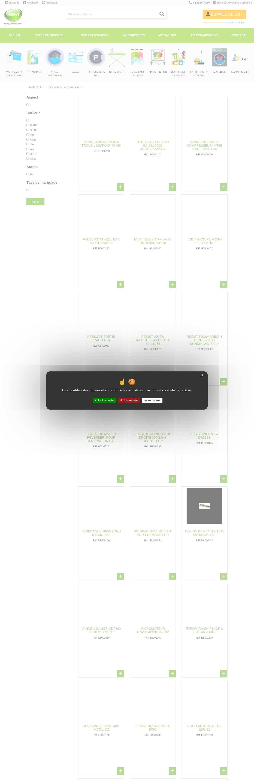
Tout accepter (104, 400)
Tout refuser (129, 400)
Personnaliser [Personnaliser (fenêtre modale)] (152, 400)
